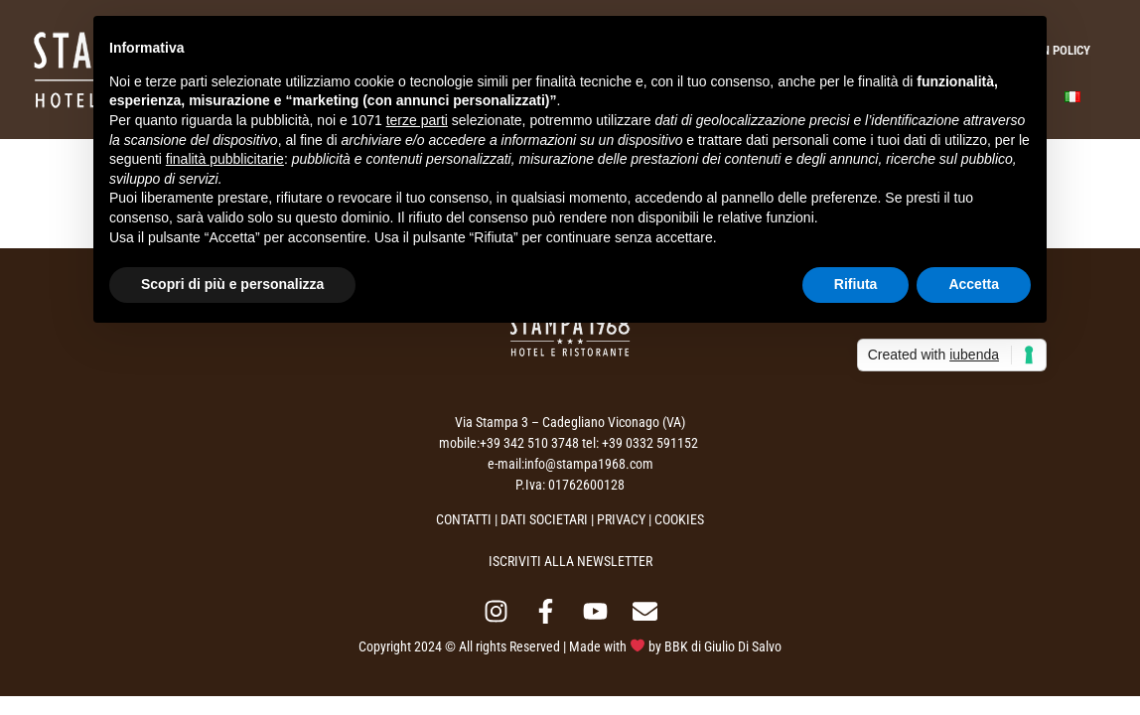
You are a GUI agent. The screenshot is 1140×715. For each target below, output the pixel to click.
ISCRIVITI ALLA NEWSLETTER (570, 561)
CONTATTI (464, 519)
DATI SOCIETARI (544, 519)
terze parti (417, 120)
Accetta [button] (973, 284)
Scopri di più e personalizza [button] (232, 284)
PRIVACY (621, 519)
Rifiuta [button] (856, 284)
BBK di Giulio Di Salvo (723, 646)
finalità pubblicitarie (225, 159)
